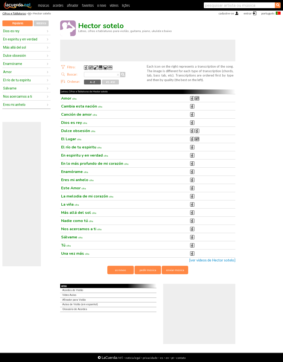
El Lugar (71, 139)
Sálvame (10, 88)
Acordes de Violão (72, 290)
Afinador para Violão (74, 299)
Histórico (41, 23)
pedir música (148, 270)
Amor (7, 72)
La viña (70, 204)
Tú (66, 245)
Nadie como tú (77, 220)
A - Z (92, 82)
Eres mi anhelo (14, 105)
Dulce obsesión (14, 55)
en (167, 357)
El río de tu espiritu (17, 80)
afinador (72, 6)
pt (172, 357)
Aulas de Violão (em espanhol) (80, 304)
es (161, 357)
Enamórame (12, 64)
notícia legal (132, 357)
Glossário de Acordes (74, 309)
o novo (101, 6)
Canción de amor (79, 114)
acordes (58, 6)
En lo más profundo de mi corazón (95, 163)
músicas (43, 6)
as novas (120, 270)
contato (181, 357)
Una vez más (75, 253)
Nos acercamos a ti (17, 96)
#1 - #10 (110, 82)
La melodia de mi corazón (87, 196)
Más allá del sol (14, 47)
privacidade (150, 357)
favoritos (88, 6)
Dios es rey (11, 31)
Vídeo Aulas (69, 295)
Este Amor (73, 188)
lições (126, 6)
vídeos (114, 6)
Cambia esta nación (81, 106)
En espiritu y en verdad (20, 39)
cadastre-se (226, 13)
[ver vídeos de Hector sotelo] (212, 260)
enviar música (175, 270)
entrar (248, 13)
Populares (17, 23)
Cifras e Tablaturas (14, 13)
